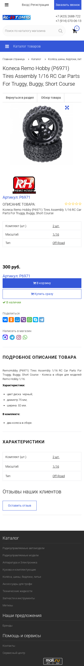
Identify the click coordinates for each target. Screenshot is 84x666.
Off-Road (59, 243)
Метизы (8, 605)
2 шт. (56, 226)
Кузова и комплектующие (19, 569)
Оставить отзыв (19, 505)
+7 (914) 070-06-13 (68, 21)
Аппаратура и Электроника (20, 562)
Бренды (8, 625)
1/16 (56, 234)
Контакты (9, 645)
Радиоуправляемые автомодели (23, 548)
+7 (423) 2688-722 (68, 16)
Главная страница (13, 59)
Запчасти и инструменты (19, 598)
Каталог (36, 59)
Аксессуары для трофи (17, 584)
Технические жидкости (17, 591)
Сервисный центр (14, 653)
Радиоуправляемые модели (21, 555)
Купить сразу (42, 294)
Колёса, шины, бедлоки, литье (22, 576)
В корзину (42, 283)
